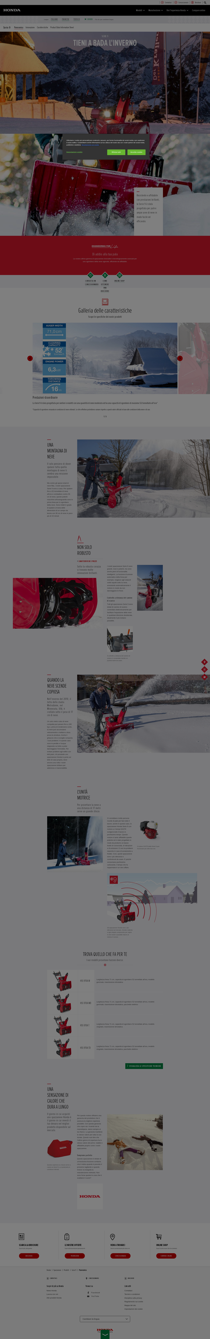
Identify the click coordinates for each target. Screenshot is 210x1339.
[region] (106, 147)
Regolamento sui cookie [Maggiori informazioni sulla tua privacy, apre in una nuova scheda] (90, 145)
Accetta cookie (136, 152)
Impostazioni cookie (74, 152)
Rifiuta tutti (116, 152)
